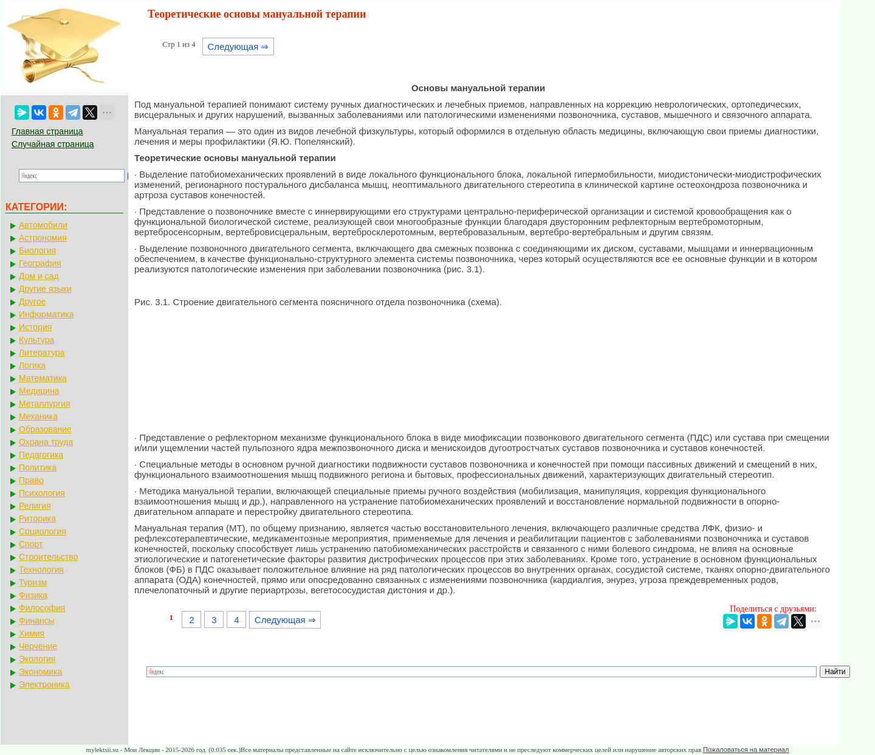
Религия (35, 506)
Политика (38, 467)
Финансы (37, 621)
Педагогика (41, 455)
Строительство (48, 557)
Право (31, 480)
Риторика (37, 518)
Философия (42, 608)
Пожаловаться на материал (746, 749)
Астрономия (43, 238)
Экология (37, 659)
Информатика (46, 314)
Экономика (40, 672)
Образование (45, 429)
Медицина (39, 391)
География (40, 263)
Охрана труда (46, 442)
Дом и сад (39, 276)
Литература (41, 352)
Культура (36, 340)
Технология (41, 569)
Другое (32, 301)
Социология (42, 531)
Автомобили (43, 225)
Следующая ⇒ (238, 46)
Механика (38, 416)
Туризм (33, 582)
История (35, 327)
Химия (31, 633)
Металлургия (44, 404)
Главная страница (47, 131)
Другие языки (45, 289)
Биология (37, 250)
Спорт (31, 544)
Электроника (44, 684)
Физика (33, 595)
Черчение (38, 646)
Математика (43, 378)
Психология (42, 493)
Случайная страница (53, 144)
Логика (32, 365)
